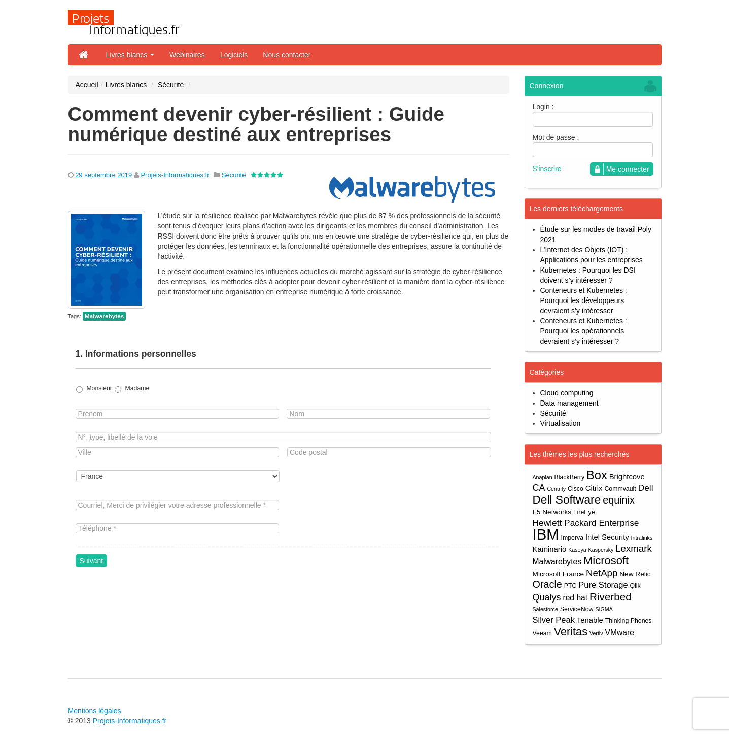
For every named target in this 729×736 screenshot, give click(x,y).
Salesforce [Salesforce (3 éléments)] (545, 609)
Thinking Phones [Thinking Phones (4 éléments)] (628, 620)
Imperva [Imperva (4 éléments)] (572, 537)
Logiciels (234, 55)
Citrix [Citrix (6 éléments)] (594, 488)
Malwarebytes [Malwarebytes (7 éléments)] (557, 561)
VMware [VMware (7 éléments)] (619, 632)
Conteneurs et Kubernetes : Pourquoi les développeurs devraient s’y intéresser (583, 300)
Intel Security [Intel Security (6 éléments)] (607, 537)
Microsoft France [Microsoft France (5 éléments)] (558, 574)
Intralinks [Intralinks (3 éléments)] (642, 537)
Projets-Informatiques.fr (175, 175)
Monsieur (99, 388)
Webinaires (187, 55)
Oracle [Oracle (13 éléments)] (547, 584)
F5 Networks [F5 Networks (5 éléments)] (552, 512)
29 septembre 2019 (103, 175)
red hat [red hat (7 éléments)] (575, 597)
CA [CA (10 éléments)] (539, 488)
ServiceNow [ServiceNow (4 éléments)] (577, 609)
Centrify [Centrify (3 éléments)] (556, 489)
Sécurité (171, 85)
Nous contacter (286, 55)
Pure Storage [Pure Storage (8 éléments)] (603, 584)
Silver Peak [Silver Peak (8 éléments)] (554, 619)
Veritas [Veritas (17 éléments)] (570, 631)
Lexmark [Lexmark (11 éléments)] (633, 548)
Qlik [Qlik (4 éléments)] (635, 585)
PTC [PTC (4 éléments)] (570, 585)
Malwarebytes (104, 316)
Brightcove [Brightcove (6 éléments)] (627, 477)
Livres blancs (130, 55)
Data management (569, 403)
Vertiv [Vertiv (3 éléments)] (596, 633)
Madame (137, 388)
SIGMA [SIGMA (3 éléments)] (603, 609)
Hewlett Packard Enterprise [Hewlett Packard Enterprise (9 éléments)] (586, 523)
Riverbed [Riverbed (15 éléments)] (610, 596)
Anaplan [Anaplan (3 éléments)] (542, 477)
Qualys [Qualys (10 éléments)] (547, 597)
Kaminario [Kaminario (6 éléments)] (550, 549)
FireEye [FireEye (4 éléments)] (584, 512)
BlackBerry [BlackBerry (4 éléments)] (569, 477)
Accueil (87, 85)
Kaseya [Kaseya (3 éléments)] (577, 550)
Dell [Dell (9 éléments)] (645, 488)
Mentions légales (94, 711)
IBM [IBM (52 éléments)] (546, 534)
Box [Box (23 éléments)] (596, 475)
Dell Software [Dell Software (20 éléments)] (567, 499)
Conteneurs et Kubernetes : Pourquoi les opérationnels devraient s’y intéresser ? (583, 331)
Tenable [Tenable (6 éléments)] (590, 620)
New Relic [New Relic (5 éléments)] (634, 574)
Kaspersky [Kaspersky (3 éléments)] (601, 550)
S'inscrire (547, 168)
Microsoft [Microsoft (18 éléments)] (606, 560)
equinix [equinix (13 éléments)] (619, 500)
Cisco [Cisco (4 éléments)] (575, 488)
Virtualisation (560, 423)
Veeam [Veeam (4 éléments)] (542, 633)
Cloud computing (567, 393)
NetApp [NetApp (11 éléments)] (601, 572)
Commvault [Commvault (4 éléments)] (620, 488)
